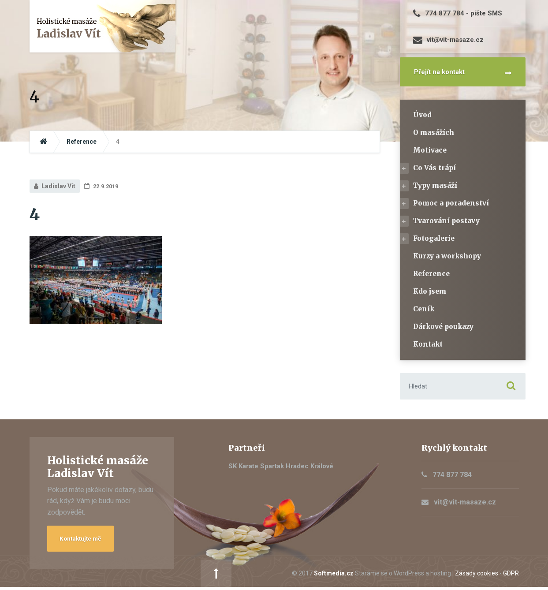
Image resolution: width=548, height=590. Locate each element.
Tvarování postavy (446, 221)
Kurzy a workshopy (447, 256)
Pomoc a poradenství (451, 203)
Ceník (423, 309)
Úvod (422, 115)
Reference (431, 273)
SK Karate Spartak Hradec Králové (280, 466)
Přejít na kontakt (439, 72)
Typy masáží (435, 185)
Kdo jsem (429, 291)
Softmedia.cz (242, 574)
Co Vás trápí (434, 168)
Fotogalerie (434, 238)
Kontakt (428, 344)
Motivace (430, 150)
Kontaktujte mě (84, 540)
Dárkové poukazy (443, 326)
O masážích (433, 132)
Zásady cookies (385, 574)
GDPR (420, 574)
